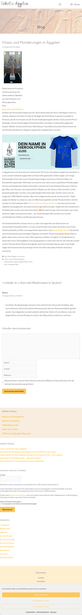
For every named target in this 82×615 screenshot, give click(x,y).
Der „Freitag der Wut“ (11, 264)
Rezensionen (4, 550)
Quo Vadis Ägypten (10, 256)
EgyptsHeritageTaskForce (12, 109)
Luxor (10, 259)
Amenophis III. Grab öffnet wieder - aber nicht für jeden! (20, 458)
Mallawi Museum (19, 259)
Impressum (53, 612)
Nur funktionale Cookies (41, 601)
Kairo (6, 259)
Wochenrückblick (6, 557)
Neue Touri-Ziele (9, 429)
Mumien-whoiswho (11, 421)
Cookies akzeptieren (41, 595)
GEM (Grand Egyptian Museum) (16, 433)
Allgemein (3, 532)
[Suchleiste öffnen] (60, 4)
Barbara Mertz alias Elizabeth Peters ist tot (18, 262)
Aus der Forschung (7, 543)
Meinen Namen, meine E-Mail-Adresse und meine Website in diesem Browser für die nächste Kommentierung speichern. (39, 382)
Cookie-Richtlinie (30, 612)
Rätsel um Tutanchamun (13, 416)
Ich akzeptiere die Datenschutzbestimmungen (18, 504)
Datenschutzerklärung (42, 612)
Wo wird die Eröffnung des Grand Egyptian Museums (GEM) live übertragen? (28, 452)
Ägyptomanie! (5, 529)
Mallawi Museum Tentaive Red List (42, 203)
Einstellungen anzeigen (41, 606)
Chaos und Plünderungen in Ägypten (13, 449)
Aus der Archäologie (7, 539)
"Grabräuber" (5, 525)
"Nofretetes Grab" (10, 425)
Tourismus (21, 256)
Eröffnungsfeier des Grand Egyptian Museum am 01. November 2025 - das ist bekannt (31, 455)
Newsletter (41, 581)
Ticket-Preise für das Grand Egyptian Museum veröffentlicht (22, 461)
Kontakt (41, 578)
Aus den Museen (6, 536)
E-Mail (3, 475)
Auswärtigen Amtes (61, 230)
